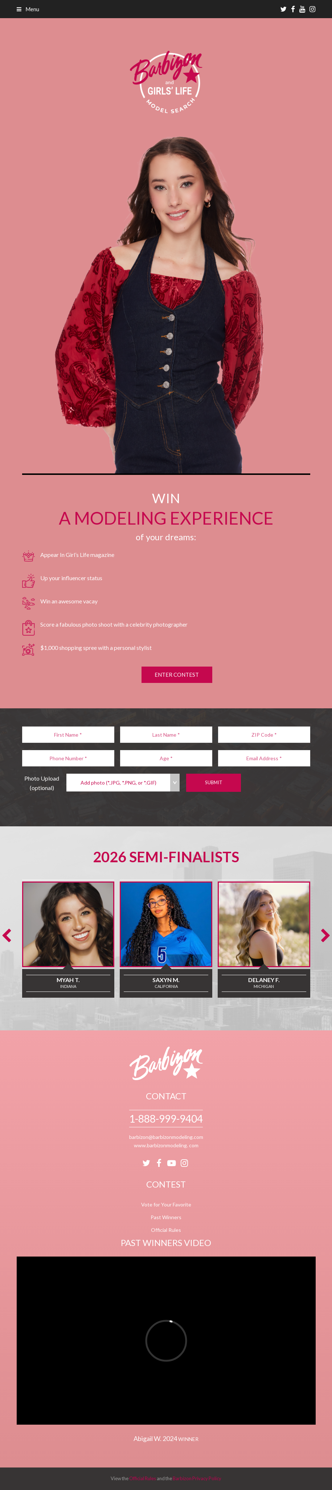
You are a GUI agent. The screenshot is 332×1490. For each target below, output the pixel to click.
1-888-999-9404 (166, 1118)
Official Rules (166, 1230)
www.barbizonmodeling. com (166, 1145)
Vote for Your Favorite (166, 1204)
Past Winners (166, 1217)
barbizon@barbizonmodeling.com (166, 1137)
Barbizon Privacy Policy (197, 1478)
